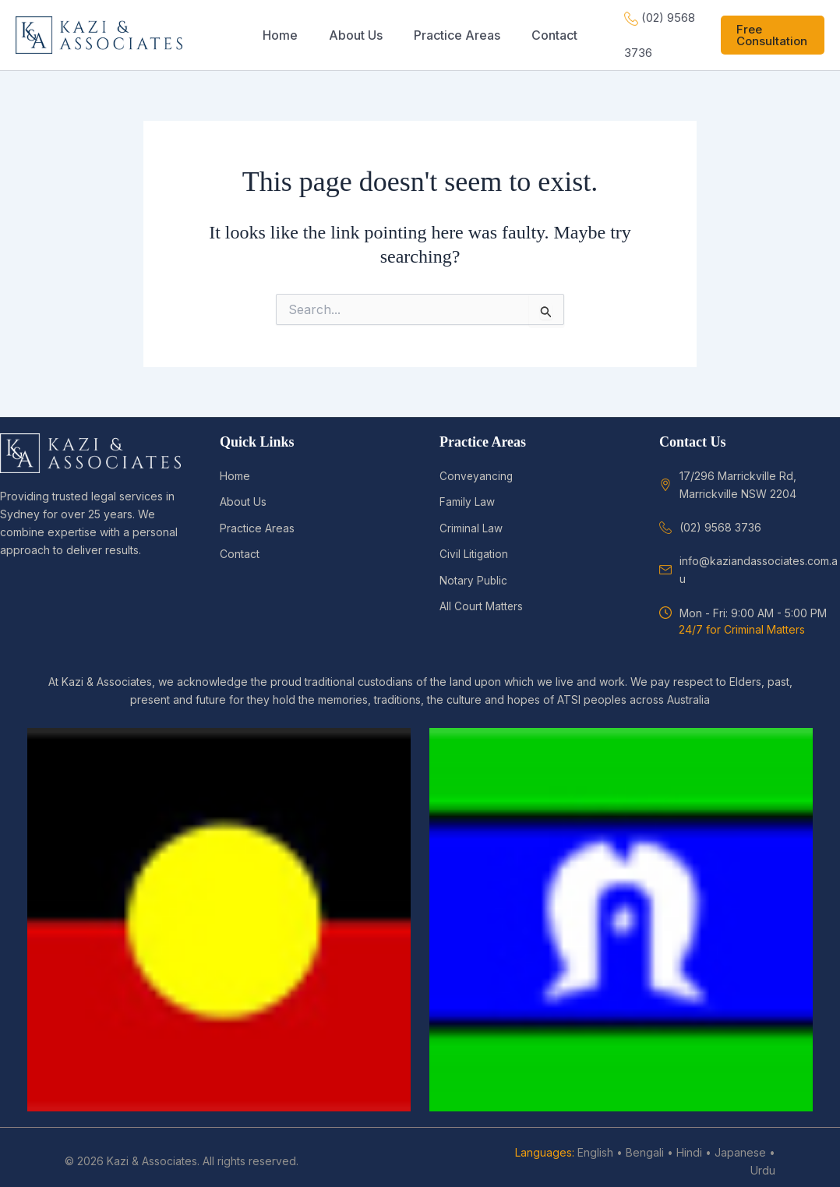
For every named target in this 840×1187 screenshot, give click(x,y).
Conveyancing (476, 468)
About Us (243, 493)
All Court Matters (481, 597)
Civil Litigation (474, 545)
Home (235, 468)
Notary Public (473, 571)
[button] (769, 31)
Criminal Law (471, 519)
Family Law (467, 493)
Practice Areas (257, 519)
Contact (239, 545)
